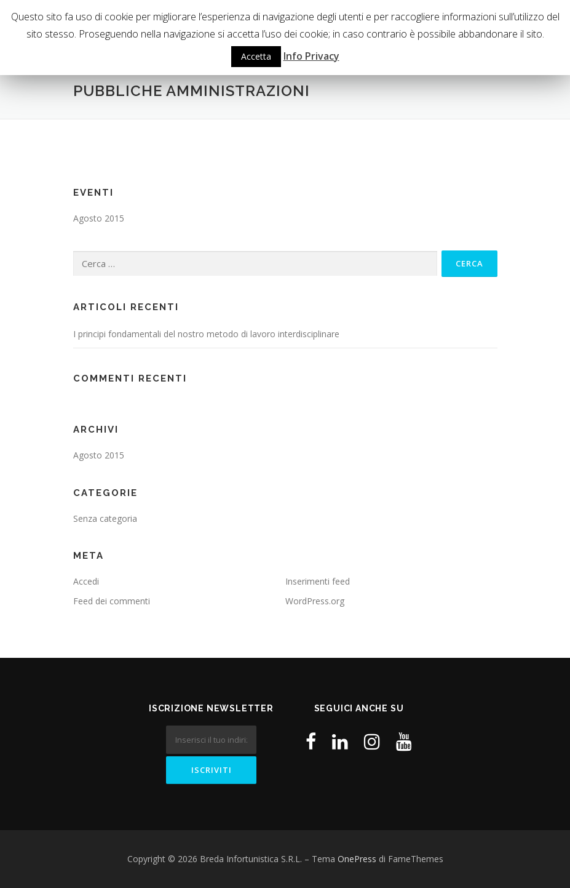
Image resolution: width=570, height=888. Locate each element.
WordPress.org (314, 601)
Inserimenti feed (317, 581)
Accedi (86, 581)
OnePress (357, 859)
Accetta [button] (256, 56)
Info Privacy (311, 56)
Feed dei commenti (111, 601)
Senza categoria (105, 518)
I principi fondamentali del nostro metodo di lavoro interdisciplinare (206, 334)
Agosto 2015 (98, 218)
